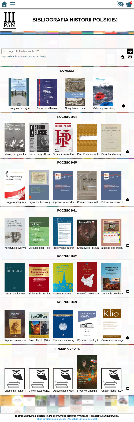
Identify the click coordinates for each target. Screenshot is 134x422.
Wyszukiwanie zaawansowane (18, 56)
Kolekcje (41, 56)
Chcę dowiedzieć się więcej (51, 419)
